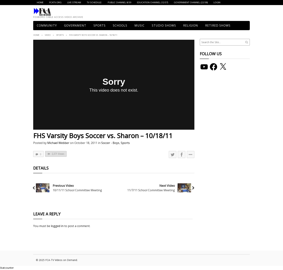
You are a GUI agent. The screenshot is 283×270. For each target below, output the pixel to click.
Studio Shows (164, 25)
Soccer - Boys (110, 143)
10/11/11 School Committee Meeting (77, 190)
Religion (190, 25)
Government (75, 25)
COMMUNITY (47, 25)
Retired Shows (217, 25)
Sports (99, 25)
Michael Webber (58, 143)
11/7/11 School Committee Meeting (151, 190)
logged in (57, 226)
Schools (120, 25)
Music (139, 25)
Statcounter (7, 267)
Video (48, 35)
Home (36, 35)
